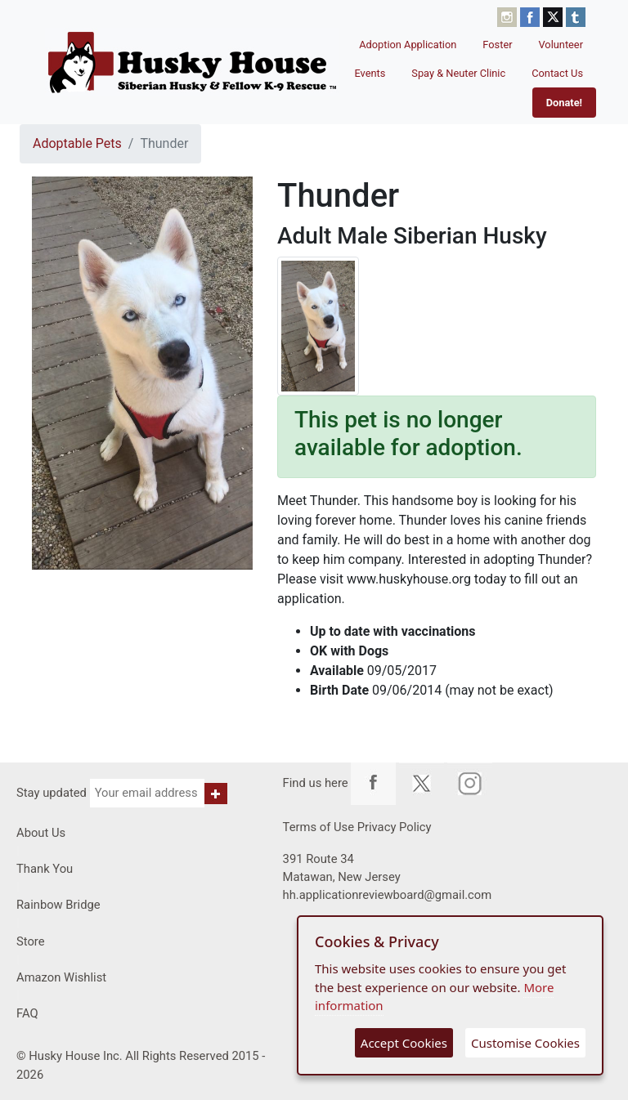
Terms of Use (318, 827)
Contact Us (557, 73)
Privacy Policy (394, 827)
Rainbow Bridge (58, 904)
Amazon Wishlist (61, 977)
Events (369, 73)
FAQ (27, 1013)
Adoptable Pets (77, 143)
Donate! (564, 102)
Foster (497, 44)
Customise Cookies (525, 1043)
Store (30, 941)
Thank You (44, 868)
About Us (40, 832)
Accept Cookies (404, 1043)
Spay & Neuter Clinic (458, 73)
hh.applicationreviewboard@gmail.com (387, 895)
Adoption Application (407, 44)
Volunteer (561, 44)
